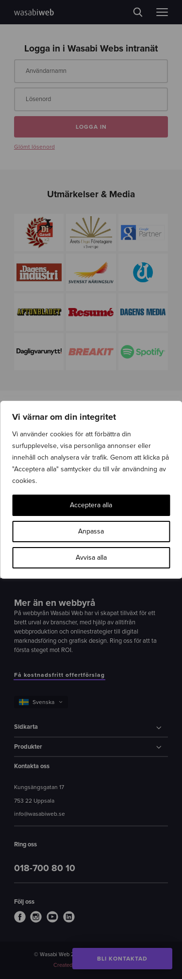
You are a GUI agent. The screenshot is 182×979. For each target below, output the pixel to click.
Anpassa (91, 531)
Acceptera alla (91, 505)
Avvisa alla (91, 557)
